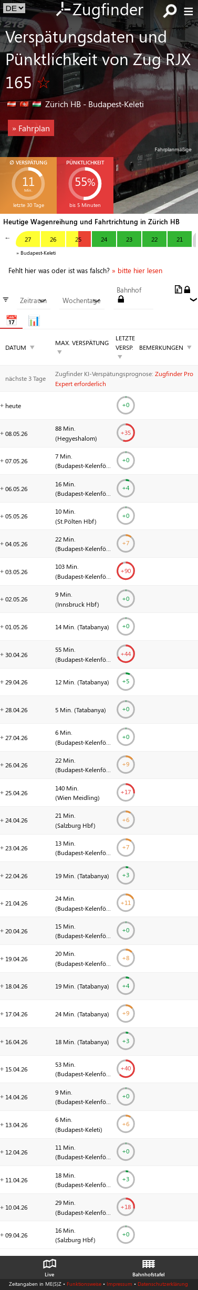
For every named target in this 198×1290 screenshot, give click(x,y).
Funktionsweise (84, 1283)
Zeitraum (33, 300)
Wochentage (81, 300)
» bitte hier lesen (137, 270)
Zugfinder (99, 10)
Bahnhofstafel (148, 1265)
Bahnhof (129, 290)
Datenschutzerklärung (163, 1283)
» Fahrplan (31, 127)
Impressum (119, 1283)
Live (49, 1265)
